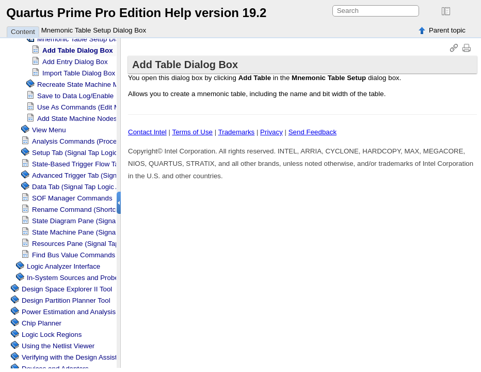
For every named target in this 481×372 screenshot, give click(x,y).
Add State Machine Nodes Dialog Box (94, 118)
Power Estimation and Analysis (69, 312)
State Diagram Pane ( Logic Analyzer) (105, 221)
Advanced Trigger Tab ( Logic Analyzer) (108, 175)
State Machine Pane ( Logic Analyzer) (105, 232)
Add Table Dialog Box (77, 50)
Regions (52, 334)
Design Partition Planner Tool (66, 300)
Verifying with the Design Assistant (74, 357)
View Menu (49, 130)
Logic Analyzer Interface (63, 266)
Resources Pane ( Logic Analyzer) (100, 243)
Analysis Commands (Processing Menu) (93, 141)
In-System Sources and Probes (74, 278)
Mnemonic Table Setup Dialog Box (94, 30)
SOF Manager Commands (72, 198)
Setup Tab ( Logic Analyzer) (90, 153)
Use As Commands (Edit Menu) (85, 107)
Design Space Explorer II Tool (67, 289)
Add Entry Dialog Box (75, 62)
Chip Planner (41, 323)
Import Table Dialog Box (78, 73)
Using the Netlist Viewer (58, 346)
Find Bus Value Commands (73, 255)
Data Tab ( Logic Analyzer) (88, 187)
